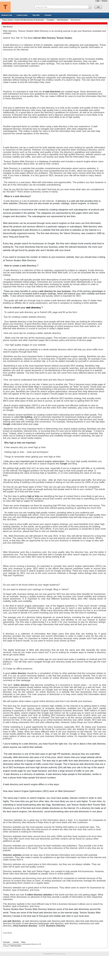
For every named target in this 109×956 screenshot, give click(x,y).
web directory (33, 307)
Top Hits (36, 15)
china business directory (25, 926)
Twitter (23, 942)
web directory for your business (55, 291)
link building (26, 417)
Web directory (8, 27)
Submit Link (6, 15)
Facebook (6, 942)
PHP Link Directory (59, 954)
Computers (51, 20)
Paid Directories (62, 20)
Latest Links (22, 15)
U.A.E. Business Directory (52, 926)
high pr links (33, 496)
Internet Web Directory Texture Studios (52, 38)
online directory (18, 673)
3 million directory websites (39, 894)
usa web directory (12, 921)
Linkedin (16, 942)
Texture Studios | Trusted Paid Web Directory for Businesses (23, 20)
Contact (47, 15)
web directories (52, 91)
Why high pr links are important (20, 443)
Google (6, 424)
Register (105, 1)
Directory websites (12, 855)
